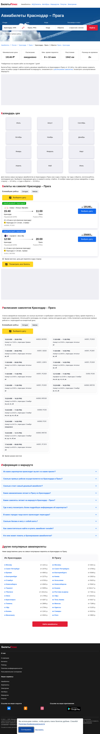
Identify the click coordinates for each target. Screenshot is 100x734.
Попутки (3, 698)
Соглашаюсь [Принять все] (26, 730)
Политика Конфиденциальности (32, 724)
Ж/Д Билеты (5, 685)
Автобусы (4, 692)
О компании (5, 658)
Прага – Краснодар (63, 45)
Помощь (4, 665)
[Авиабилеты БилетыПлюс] (9, 647)
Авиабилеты (5, 681)
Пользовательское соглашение (11, 672)
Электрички (5, 688)
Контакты (4, 661)
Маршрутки (5, 695)
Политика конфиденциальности (11, 668)
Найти (92, 28)
